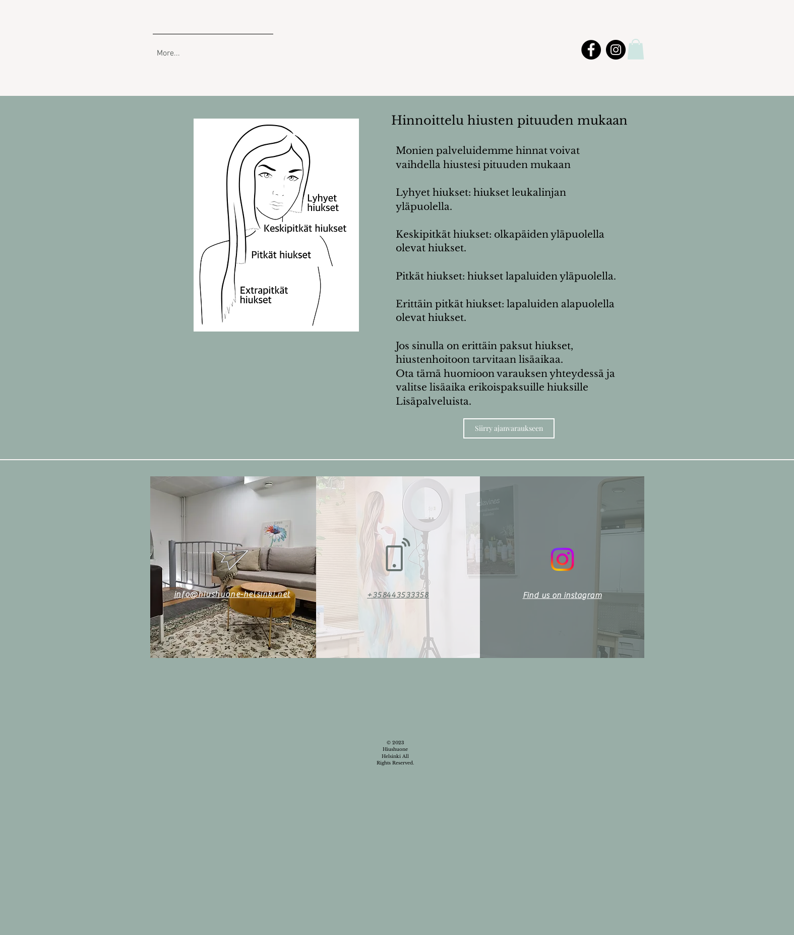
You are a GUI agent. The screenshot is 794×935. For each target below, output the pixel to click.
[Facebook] (591, 50)
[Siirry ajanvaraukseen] (509, 428)
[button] (635, 49)
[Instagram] (616, 50)
